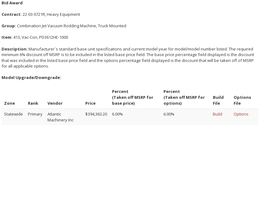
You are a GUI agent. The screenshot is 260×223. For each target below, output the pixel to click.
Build (217, 114)
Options (241, 114)
